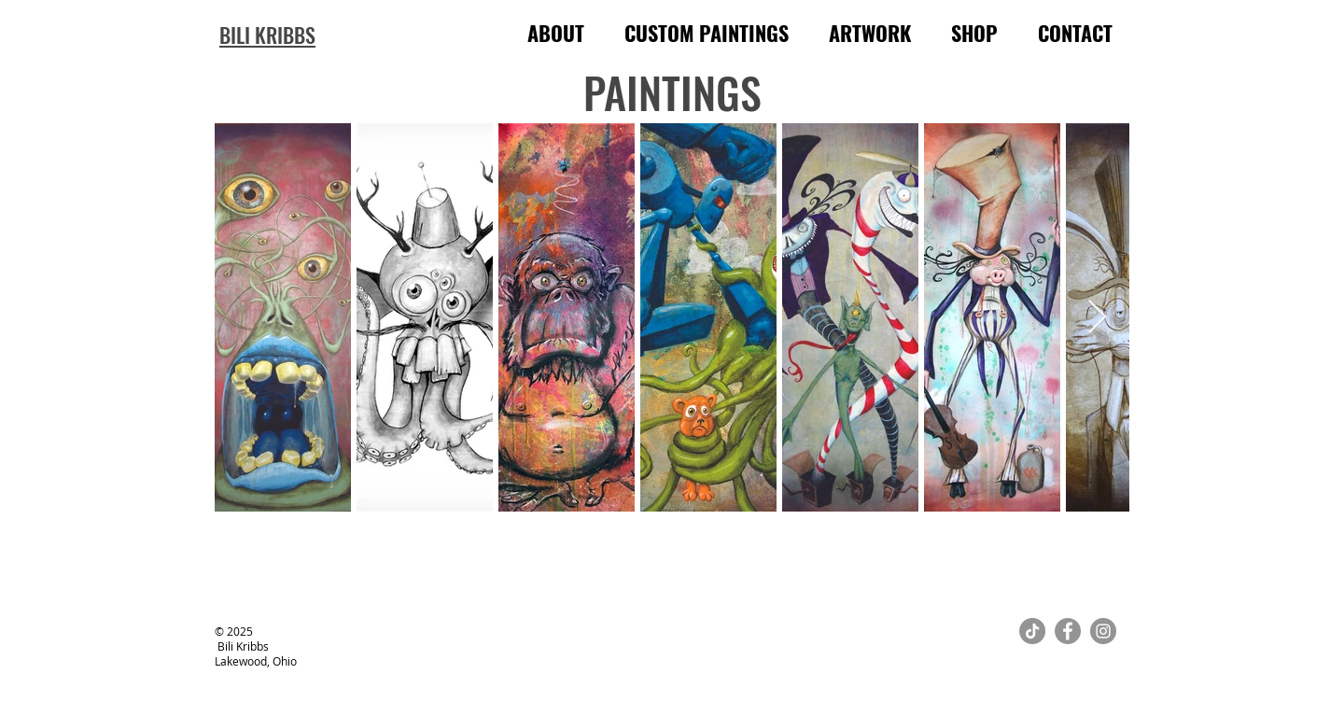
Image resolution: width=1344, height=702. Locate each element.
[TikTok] (1032, 631)
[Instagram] (1103, 631)
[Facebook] (1068, 631)
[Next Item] (1097, 318)
